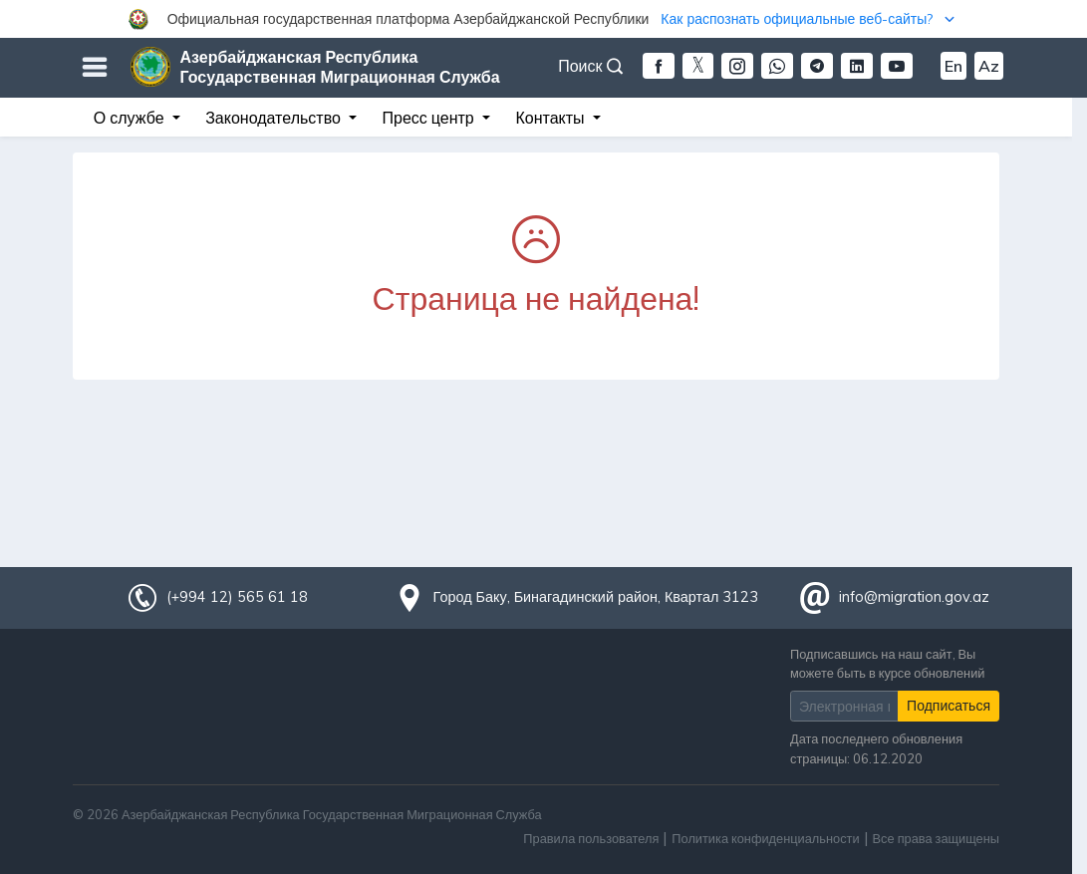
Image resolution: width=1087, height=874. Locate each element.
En (953, 66)
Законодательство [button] (275, 118)
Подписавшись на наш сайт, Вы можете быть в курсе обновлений (887, 663)
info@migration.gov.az (914, 597)
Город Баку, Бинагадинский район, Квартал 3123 (596, 597)
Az (988, 66)
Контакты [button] (551, 118)
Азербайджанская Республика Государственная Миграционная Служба (340, 67)
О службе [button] (131, 118)
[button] (543, 19)
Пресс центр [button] (430, 118)
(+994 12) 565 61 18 (237, 597)
